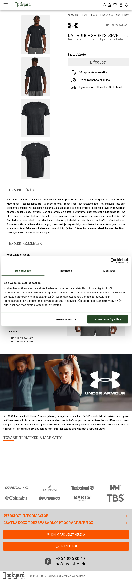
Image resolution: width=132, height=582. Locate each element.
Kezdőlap (73, 15)
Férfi (84, 15)
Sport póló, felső (111, 15)
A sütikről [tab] (109, 270)
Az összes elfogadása (107, 319)
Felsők (94, 15)
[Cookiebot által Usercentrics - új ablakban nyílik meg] (113, 260)
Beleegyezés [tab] (23, 270)
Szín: (71, 54)
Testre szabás (65, 319)
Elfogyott (98, 62)
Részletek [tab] (66, 270)
